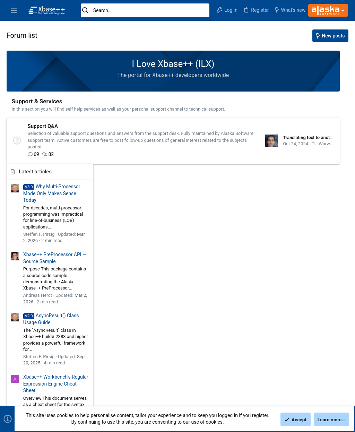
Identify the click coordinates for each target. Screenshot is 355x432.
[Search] (145, 10)
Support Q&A (43, 126)
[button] (14, 10)
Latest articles (290, 58)
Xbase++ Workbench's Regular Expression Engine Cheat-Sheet (310, 270)
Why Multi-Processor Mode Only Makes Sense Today (306, 79)
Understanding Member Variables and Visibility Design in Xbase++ (307, 332)
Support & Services (37, 101)
